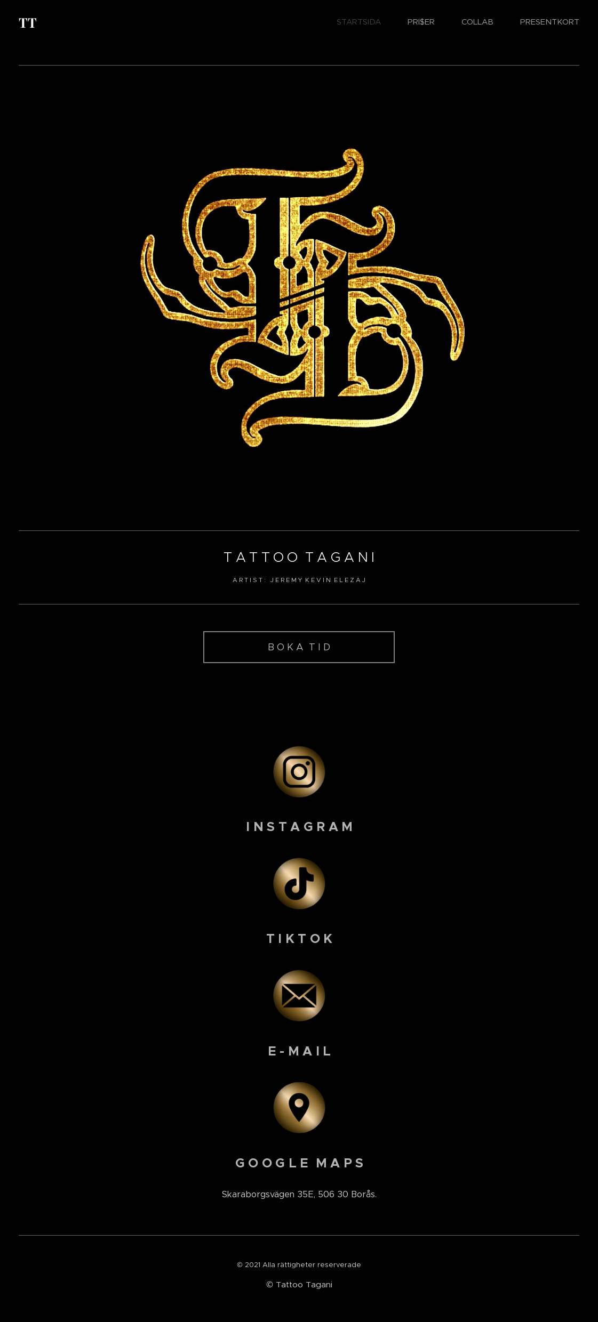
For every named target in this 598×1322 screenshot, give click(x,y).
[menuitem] (364, 22)
